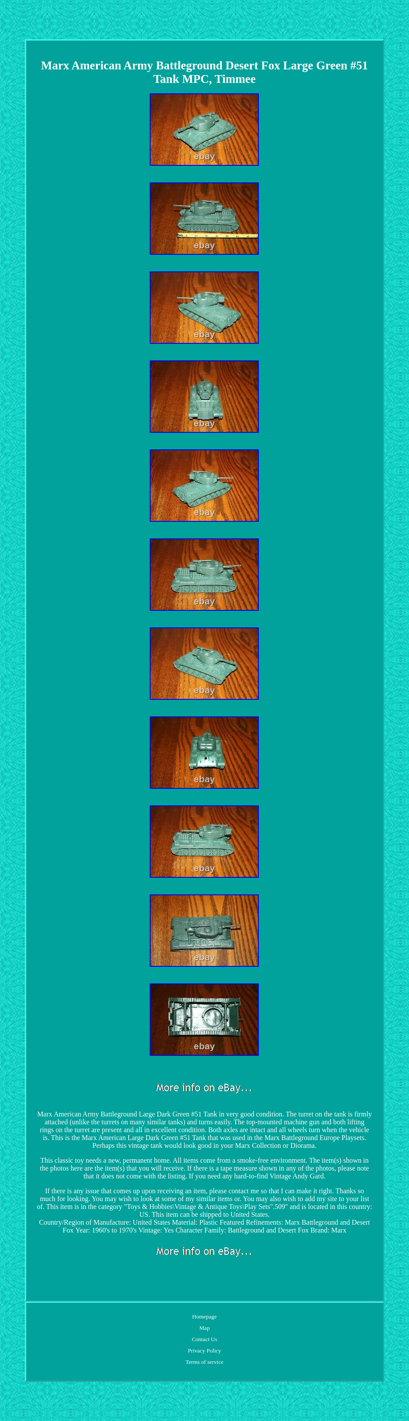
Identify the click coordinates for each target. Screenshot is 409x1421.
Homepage (204, 1316)
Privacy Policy (204, 1350)
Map (204, 1328)
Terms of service (204, 1362)
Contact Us (204, 1339)
